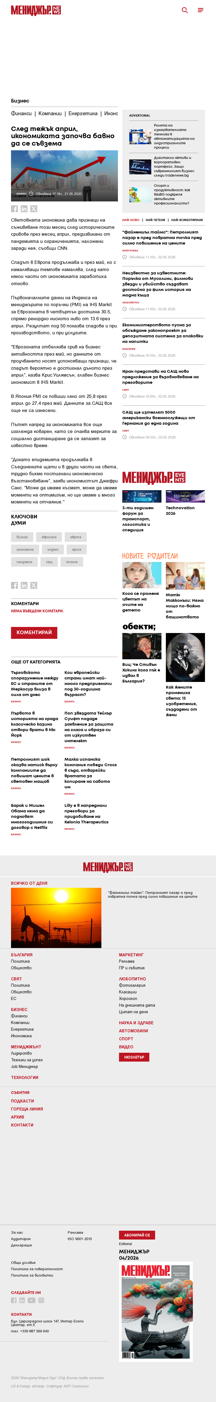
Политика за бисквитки (32, 1275)
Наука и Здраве (136, 1023)
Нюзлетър (134, 1057)
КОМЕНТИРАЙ (34, 633)
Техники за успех (27, 1060)
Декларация (21, 1245)
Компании (20, 1023)
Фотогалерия (132, 985)
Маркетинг (131, 955)
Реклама (126, 961)
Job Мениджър (24, 1066)
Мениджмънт (26, 1047)
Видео (126, 1047)
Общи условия (23, 1262)
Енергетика (22, 1029)
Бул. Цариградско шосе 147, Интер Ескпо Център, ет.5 (47, 1323)
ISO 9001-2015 (80, 1239)
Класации (128, 992)
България (22, 955)
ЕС (13, 999)
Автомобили (133, 1031)
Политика (20, 961)
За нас (17, 1232)
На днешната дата (137, 1005)
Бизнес (20, 101)
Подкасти (22, 1101)
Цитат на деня (133, 1012)
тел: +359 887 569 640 (30, 1331)
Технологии (24, 1077)
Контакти (22, 1125)
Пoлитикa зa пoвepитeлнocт (37, 1269)
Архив (17, 1117)
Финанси (19, 1016)
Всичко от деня (29, 883)
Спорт (126, 1039)
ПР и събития (132, 968)
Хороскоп (128, 999)
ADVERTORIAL (139, 115)
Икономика (21, 1036)
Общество (21, 968)
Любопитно (132, 979)
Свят (16, 979)
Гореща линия (27, 1109)
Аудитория (21, 1239)
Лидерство (21, 1053)
